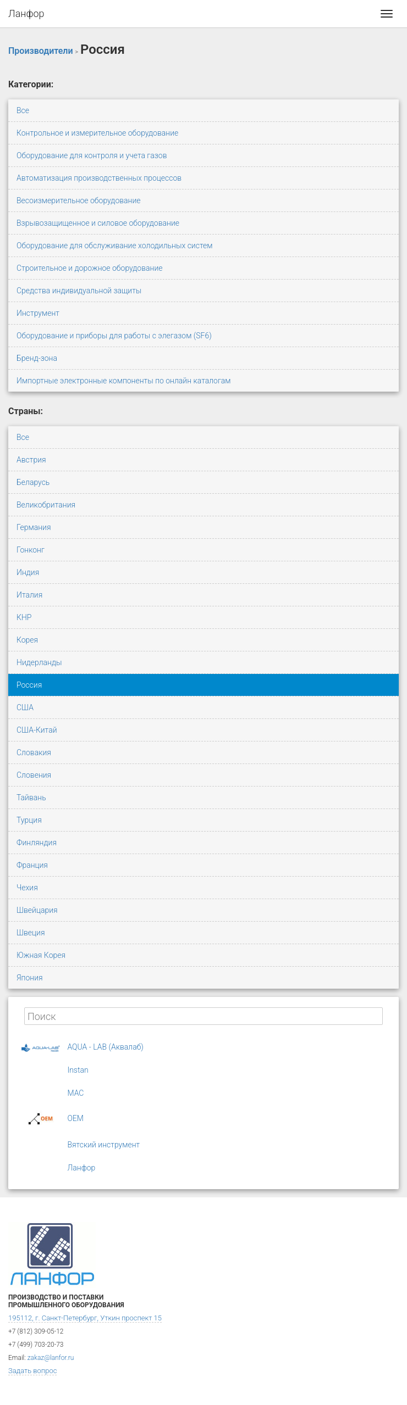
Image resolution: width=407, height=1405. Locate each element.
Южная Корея (40, 955)
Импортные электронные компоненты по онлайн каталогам (123, 380)
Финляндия (36, 842)
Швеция (30, 932)
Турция (29, 820)
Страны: (25, 411)
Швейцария (37, 910)
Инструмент (37, 313)
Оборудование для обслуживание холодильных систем (114, 245)
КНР (23, 617)
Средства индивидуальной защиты (78, 290)
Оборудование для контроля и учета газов (91, 155)
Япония (29, 977)
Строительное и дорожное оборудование (89, 268)
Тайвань (31, 797)
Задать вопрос (32, 1371)
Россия (29, 685)
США (25, 707)
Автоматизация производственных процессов (99, 178)
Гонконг (30, 549)
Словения (33, 775)
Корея (27, 639)
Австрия (31, 459)
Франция (32, 865)
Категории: (30, 84)
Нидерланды (39, 662)
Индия (27, 572)
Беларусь (33, 482)
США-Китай (36, 730)
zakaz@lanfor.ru (51, 1358)
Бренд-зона (36, 358)
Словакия (33, 752)
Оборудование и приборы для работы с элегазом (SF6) (114, 335)
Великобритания (45, 504)
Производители (40, 51)
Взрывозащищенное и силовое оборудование (97, 223)
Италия (29, 594)
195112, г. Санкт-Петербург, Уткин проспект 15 (85, 1318)
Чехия (27, 887)
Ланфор (26, 13)
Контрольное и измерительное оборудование (97, 133)
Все (22, 110)
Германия (33, 527)
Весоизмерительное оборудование (78, 200)
